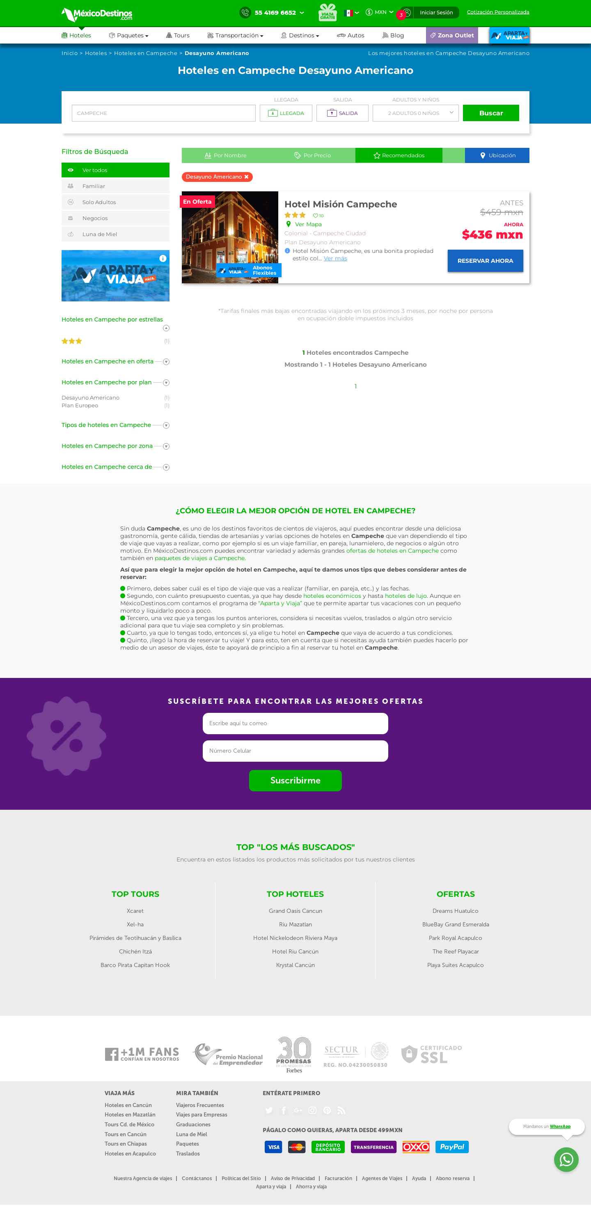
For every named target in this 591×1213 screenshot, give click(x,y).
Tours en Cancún (126, 1134)
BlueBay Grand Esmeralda (455, 924)
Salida (342, 99)
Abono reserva (453, 1178)
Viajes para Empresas (201, 1115)
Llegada (286, 99)
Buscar (491, 113)
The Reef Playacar (456, 951)
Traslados (188, 1154)
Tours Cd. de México (129, 1124)
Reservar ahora (485, 260)
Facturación (338, 1178)
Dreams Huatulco (456, 910)
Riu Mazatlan (295, 924)
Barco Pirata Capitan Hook (135, 965)
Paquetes (187, 1144)
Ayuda (419, 1178)
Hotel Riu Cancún (295, 951)
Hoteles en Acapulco (130, 1154)
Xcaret (135, 910)
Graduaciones (193, 1124)
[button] (244, 35)
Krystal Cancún (295, 965)
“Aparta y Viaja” (280, 603)
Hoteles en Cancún (128, 1105)
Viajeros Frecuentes (200, 1105)
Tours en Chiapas (126, 1144)
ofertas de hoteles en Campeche (392, 550)
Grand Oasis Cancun (295, 910)
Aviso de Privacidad (293, 1178)
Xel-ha (135, 924)
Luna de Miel (191, 1134)
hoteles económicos (332, 596)
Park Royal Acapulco (455, 938)
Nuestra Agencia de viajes (143, 1178)
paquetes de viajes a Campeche (200, 558)
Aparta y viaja (271, 1186)
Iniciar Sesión (436, 12)
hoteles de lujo (406, 596)
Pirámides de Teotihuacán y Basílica (135, 938)
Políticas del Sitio (241, 1178)
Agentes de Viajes (382, 1178)
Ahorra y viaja (311, 1186)
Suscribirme (295, 780)
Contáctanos (197, 1178)
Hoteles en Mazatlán (130, 1115)
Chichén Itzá (135, 951)
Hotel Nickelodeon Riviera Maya (295, 938)
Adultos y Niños (415, 99)
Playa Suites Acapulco (455, 965)
